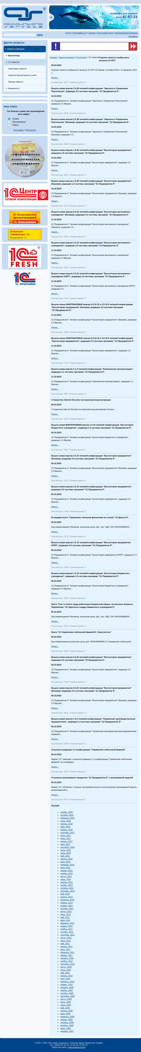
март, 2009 (65, 1014)
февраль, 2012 (67, 923)
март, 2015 (65, 868)
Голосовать (18, 130)
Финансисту (13, 88)
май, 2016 (65, 856)
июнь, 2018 (65, 821)
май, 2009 (65, 1008)
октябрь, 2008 (66, 1025)
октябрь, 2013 (66, 888)
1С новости (14, 62)
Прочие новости (15, 82)
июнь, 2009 (65, 1005)
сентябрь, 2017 (67, 832)
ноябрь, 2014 (66, 873)
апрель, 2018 (66, 824)
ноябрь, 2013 (66, 885)
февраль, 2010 (67, 981)
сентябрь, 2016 (67, 847)
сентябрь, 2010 (67, 964)
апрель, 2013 (66, 897)
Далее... (55, 77)
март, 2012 (65, 920)
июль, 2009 (65, 1002)
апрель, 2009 (66, 1011)
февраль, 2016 (67, 865)
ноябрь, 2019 (66, 812)
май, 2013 (65, 894)
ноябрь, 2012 (66, 905)
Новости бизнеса (15, 49)
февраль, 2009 (67, 1016)
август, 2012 (66, 911)
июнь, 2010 (65, 970)
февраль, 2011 (67, 952)
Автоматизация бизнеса (126, 33)
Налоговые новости (17, 69)
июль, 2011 (65, 941)
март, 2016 (65, 862)
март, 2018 (65, 827)
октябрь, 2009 (66, 993)
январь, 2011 (66, 955)
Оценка (91, 33)
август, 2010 (66, 967)
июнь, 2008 (65, 1028)
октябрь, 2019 (66, 815)
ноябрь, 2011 (66, 929)
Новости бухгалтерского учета (22, 75)
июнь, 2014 (65, 879)
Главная (53, 57)
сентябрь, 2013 (67, 891)
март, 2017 (65, 844)
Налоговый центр (105, 33)
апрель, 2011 (66, 946)
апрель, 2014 (66, 882)
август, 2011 (66, 938)
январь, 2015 (66, 870)
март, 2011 (65, 949)
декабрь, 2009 (67, 987)
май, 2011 (65, 943)
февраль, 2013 (67, 900)
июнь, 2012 (65, 914)
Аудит (68, 33)
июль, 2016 (65, 850)
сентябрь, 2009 (67, 996)
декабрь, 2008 (67, 1022)
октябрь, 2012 (66, 908)
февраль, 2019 (67, 818)
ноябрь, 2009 (66, 990)
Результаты (31, 130)
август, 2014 (66, 876)
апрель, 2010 (66, 976)
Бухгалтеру (14, 55)
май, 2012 (65, 917)
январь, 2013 (66, 903)
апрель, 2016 (66, 859)
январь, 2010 (66, 984)
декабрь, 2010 (67, 958)
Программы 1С (80, 33)
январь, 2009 (66, 1019)
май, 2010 (65, 973)
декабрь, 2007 (67, 1031)
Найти (40, 35)
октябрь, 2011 (66, 932)
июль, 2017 (65, 835)
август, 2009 (66, 999)
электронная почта (76, 1047)
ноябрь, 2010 (66, 961)
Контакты (133, 36)
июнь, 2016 (65, 853)
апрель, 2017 (66, 841)
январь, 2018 (66, 830)
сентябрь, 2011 (67, 935)
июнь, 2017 (65, 838)
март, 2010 (65, 979)
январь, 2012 (66, 926)
